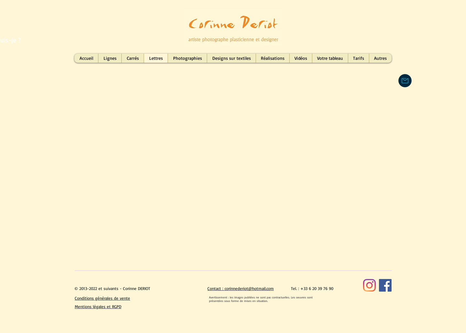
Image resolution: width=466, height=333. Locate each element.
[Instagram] (369, 285)
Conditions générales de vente (102, 298)
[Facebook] (385, 285)
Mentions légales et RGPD (98, 306)
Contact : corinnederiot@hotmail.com (240, 288)
